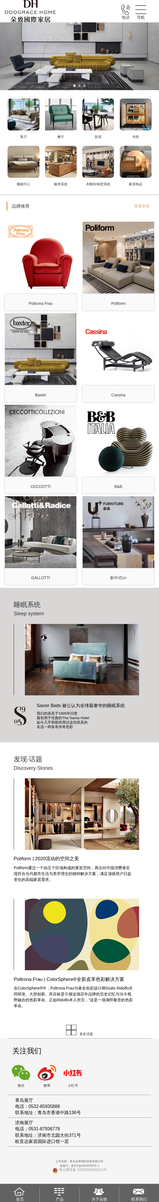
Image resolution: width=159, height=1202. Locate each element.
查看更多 (142, 206)
